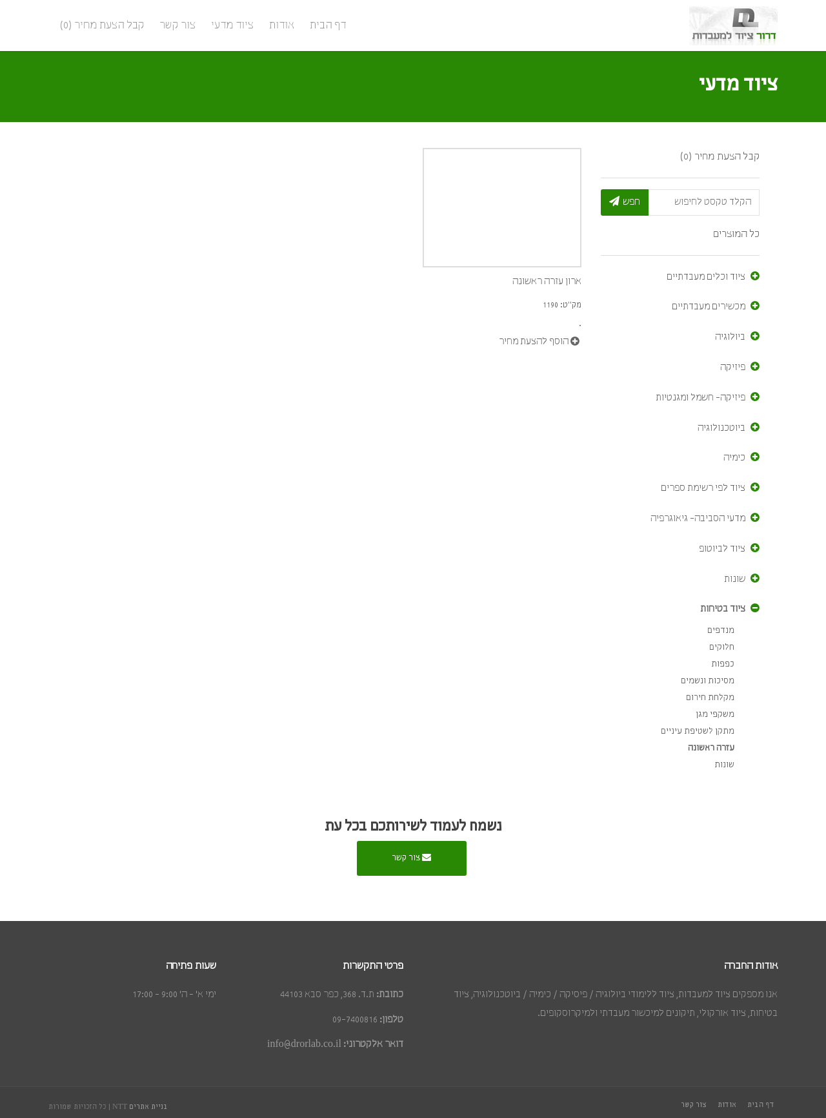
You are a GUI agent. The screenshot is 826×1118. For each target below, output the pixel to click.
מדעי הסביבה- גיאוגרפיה (697, 518)
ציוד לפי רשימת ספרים (703, 488)
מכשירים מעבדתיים (708, 306)
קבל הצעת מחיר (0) (102, 25)
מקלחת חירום (710, 698)
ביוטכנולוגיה (721, 428)
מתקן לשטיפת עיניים (697, 731)
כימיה (734, 457)
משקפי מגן (715, 714)
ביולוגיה (730, 337)
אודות (281, 25)
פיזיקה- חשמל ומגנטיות (700, 397)
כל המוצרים (736, 234)
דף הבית (328, 25)
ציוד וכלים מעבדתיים (706, 277)
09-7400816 (355, 1019)
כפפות (722, 664)
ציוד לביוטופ (722, 549)
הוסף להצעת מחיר (539, 341)
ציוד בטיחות (722, 609)
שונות (734, 579)
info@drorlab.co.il (304, 1044)
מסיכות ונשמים (707, 681)
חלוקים (721, 647)
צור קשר (177, 25)
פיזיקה (732, 367)
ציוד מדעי (232, 25)
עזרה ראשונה (711, 748)
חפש (624, 201)
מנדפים (720, 630)
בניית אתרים (148, 1107)
